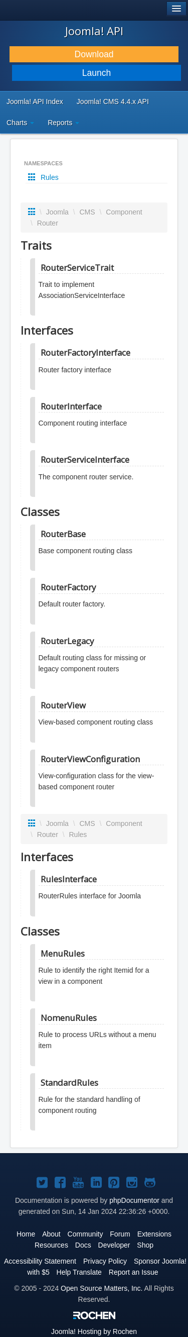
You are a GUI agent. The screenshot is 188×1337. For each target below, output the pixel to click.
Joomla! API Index (35, 101)
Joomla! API (94, 30)
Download (94, 54)
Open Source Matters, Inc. (101, 1288)
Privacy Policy (105, 1261)
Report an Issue (133, 1272)
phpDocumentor (134, 1200)
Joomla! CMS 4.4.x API (113, 101)
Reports (63, 123)
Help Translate (79, 1272)
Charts (20, 123)
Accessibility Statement (40, 1261)
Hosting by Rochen (94, 1331)
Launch (96, 73)
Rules (45, 177)
